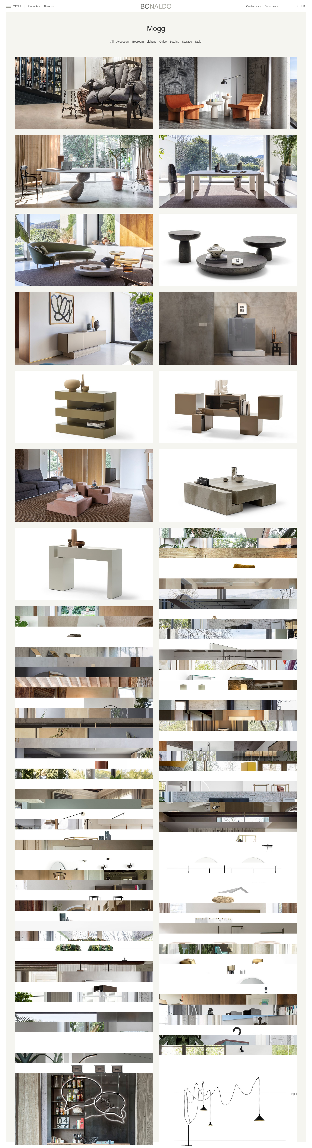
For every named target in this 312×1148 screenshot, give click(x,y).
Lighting (152, 41)
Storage (187, 41)
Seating (174, 41)
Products (34, 6)
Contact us (253, 6)
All (112, 41)
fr (303, 6)
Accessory (123, 41)
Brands (49, 6)
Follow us (271, 6)
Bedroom (138, 41)
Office (163, 41)
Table (198, 41)
